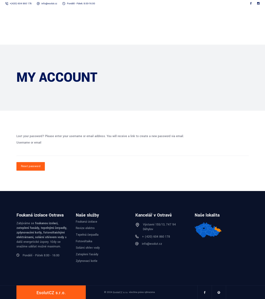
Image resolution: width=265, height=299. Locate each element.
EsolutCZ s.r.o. (120, 292)
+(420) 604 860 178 (21, 3)
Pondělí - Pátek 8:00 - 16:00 (41, 255)
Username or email (28, 142)
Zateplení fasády (87, 254)
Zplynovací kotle (86, 261)
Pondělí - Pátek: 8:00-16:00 (81, 3)
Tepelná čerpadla (87, 235)
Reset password (30, 166)
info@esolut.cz (49, 3)
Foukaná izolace (86, 221)
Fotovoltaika (84, 241)
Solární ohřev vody (88, 248)
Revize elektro (85, 228)
